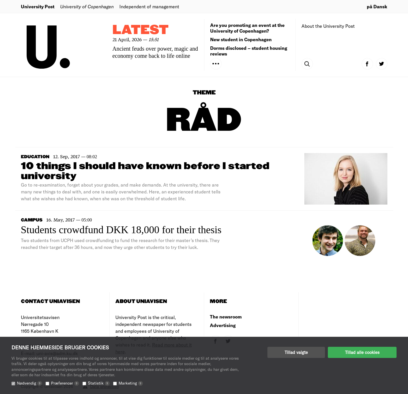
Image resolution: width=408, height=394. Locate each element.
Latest (141, 30)
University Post (37, 6)
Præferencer (65, 383)
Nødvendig (29, 383)
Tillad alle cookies (362, 352)
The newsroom (226, 316)
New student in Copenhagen (241, 39)
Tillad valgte (296, 352)
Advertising (223, 325)
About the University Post (328, 26)
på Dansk (377, 6)
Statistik (99, 383)
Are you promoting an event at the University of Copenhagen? (247, 27)
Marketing (131, 383)
